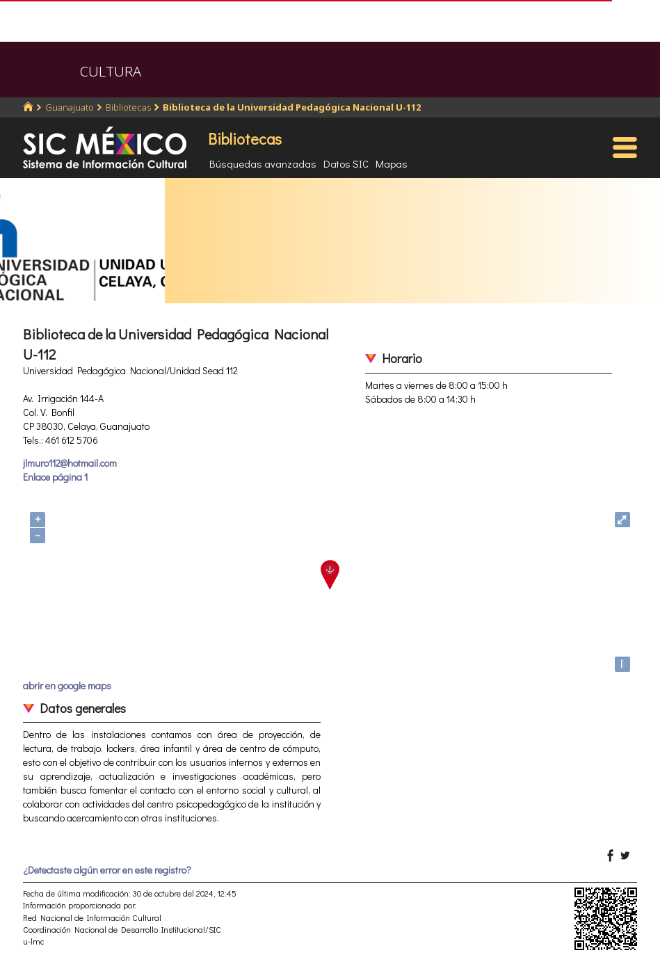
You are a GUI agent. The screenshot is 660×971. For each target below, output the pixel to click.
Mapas (392, 163)
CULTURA (110, 71)
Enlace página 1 (55, 476)
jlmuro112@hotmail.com (70, 463)
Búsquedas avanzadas (262, 163)
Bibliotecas (128, 107)
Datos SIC (346, 163)
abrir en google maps (67, 685)
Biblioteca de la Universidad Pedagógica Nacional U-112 (292, 107)
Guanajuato (69, 107)
